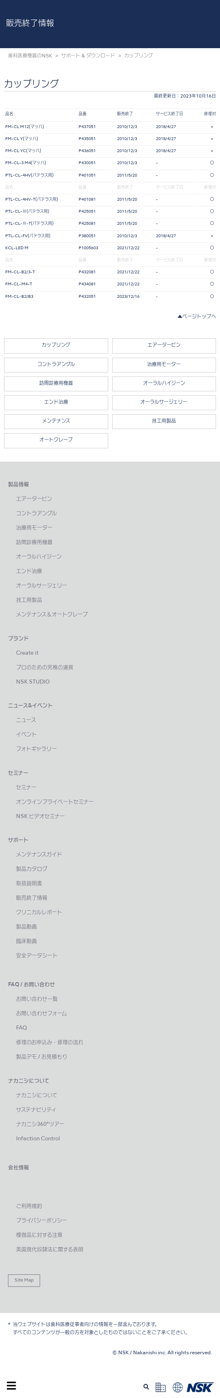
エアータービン (164, 345)
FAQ (21, 1028)
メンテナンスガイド (39, 854)
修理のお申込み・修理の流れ (49, 1042)
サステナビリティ (36, 1110)
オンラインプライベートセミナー (55, 802)
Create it (27, 653)
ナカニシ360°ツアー (40, 1124)
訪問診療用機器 (56, 383)
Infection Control (38, 1139)
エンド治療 (56, 402)
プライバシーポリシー (41, 1220)
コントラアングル (56, 364)
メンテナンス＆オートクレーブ (52, 614)
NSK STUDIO (33, 682)
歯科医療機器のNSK (30, 56)
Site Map (24, 1280)
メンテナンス (56, 421)
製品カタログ (31, 869)
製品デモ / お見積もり (41, 1057)
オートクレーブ (56, 440)
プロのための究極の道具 (44, 667)
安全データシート (37, 955)
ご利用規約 (29, 1206)
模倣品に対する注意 (39, 1235)
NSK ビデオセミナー (40, 816)
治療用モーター (164, 364)
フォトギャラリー (36, 749)
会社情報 (18, 1167)
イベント (26, 734)
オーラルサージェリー (164, 402)
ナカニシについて (36, 1095)
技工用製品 (164, 421)
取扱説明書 (29, 883)
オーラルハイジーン (164, 383)
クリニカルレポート (39, 912)
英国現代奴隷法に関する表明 (49, 1249)
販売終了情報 (31, 898)
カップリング (56, 345)
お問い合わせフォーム (41, 1013)
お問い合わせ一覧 (37, 999)
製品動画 (26, 927)
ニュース (26, 720)
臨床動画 (26, 941)
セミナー (26, 787)
